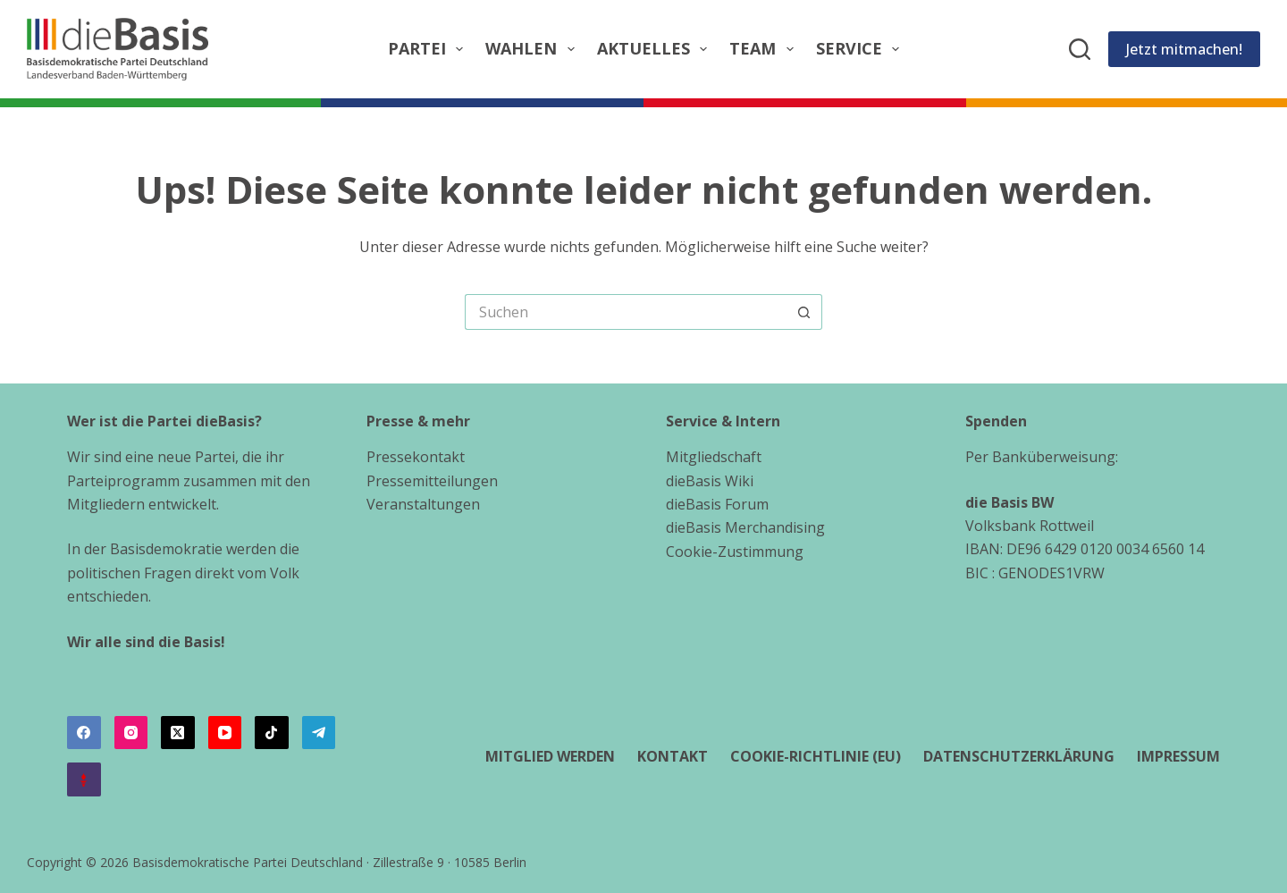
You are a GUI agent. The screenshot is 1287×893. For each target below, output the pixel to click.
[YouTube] (225, 733)
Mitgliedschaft (713, 457)
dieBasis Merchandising (745, 527)
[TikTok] (272, 733)
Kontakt (672, 756)
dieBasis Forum (717, 504)
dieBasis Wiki (709, 481)
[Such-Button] (804, 312)
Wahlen (533, 49)
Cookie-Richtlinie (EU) (815, 756)
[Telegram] (319, 733)
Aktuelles (656, 49)
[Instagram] (131, 733)
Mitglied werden (550, 756)
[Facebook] (84, 733)
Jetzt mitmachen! (1184, 49)
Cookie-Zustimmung (734, 551)
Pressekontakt (415, 457)
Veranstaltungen (423, 504)
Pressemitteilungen (432, 481)
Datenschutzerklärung (1019, 756)
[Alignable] (84, 779)
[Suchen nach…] (625, 312)
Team (765, 49)
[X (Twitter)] (178, 733)
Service (861, 49)
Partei (429, 49)
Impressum (1178, 756)
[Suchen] (1079, 49)
